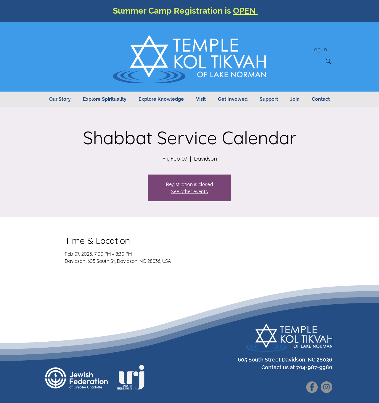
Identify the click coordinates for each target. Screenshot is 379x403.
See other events (189, 191)
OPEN (245, 11)
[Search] (328, 61)
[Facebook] (312, 387)
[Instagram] (326, 387)
